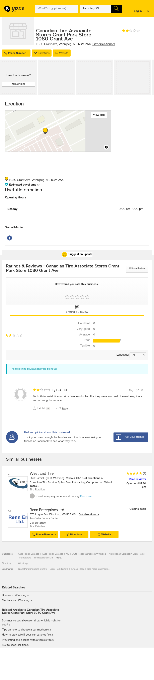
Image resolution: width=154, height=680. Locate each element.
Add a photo (18, 84)
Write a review (137, 268)
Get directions (91, 478)
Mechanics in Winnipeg (15, 600)
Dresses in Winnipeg (14, 595)
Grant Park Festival (59, 569)
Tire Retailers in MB (43, 557)
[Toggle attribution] (106, 147)
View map (99, 115)
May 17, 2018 (136, 390)
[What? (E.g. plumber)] (56, 9)
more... (34, 486)
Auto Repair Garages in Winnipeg (89, 554)
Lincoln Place (77, 569)
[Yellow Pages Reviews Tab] (77, 310)
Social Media (14, 227)
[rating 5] (133, 474)
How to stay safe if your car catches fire (26, 634)
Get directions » (103, 44)
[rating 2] (131, 31)
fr (148, 11)
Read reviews (137, 479)
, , (75, 44)
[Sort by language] (138, 355)
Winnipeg (23, 563)
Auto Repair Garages (28, 554)
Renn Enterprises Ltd (47, 510)
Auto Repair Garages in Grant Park (126, 554)
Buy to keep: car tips (14, 644)
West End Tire (42, 474)
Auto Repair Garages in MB (55, 554)
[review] (77, 400)
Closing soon (138, 508)
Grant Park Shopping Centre (32, 569)
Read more (85, 496)
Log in (138, 11)
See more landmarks (97, 569)
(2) (144, 473)
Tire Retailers (24, 557)
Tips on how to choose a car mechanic (25, 629)
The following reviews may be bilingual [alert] (33, 368)
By (60, 390)
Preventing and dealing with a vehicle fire (27, 639)
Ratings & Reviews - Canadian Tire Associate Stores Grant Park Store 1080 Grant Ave (62, 268)
